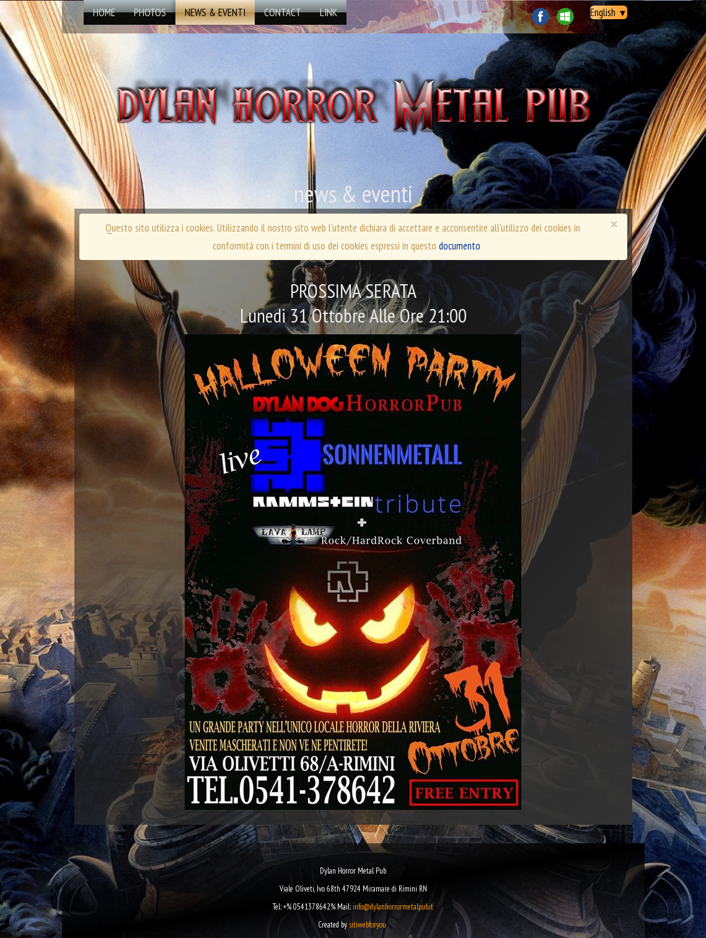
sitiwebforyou (367, 924)
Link (328, 12)
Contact (282, 12)
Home (104, 12)
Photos (150, 12)
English (608, 12)
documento (459, 246)
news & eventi (215, 12)
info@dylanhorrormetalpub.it (393, 906)
